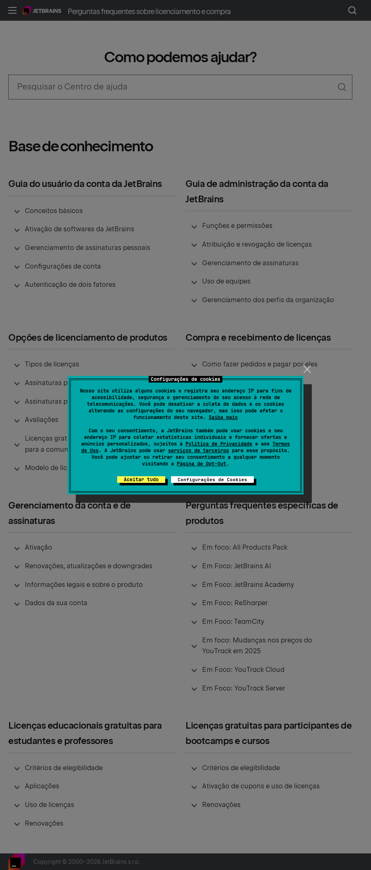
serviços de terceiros (198, 450)
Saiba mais (223, 417)
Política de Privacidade (219, 444)
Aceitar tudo (141, 479)
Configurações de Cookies (212, 479)
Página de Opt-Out (201, 463)
